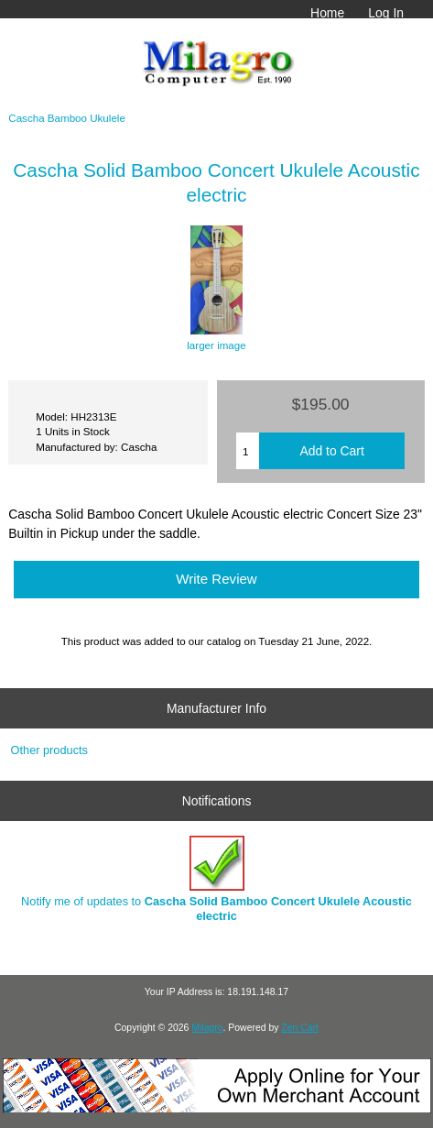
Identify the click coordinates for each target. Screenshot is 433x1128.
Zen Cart (300, 1028)
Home (327, 12)
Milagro (206, 1028)
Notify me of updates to (216, 879)
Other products (49, 750)
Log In (386, 12)
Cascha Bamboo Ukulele (66, 118)
